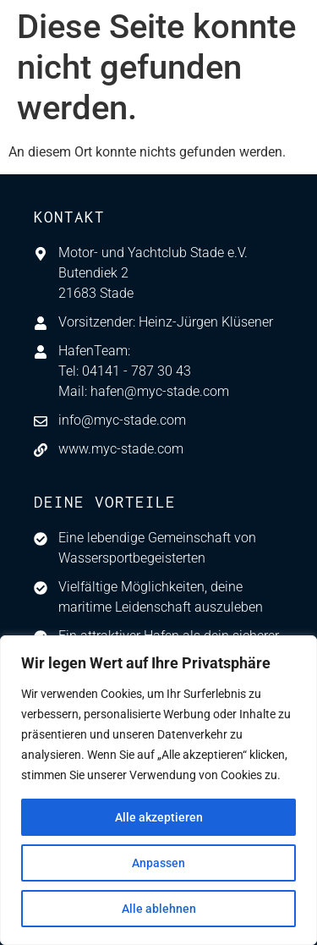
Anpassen (158, 863)
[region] (158, 790)
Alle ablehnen (159, 908)
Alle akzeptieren (159, 817)
